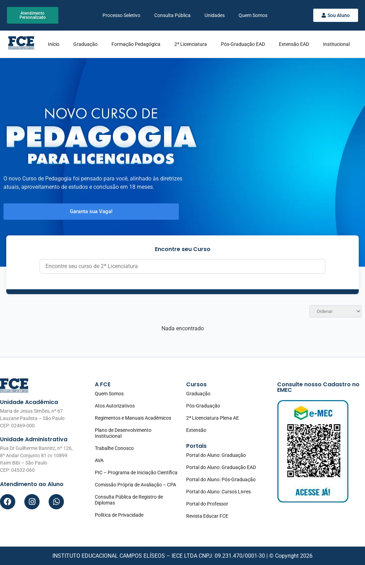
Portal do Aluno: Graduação (216, 455)
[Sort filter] (335, 311)
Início (53, 44)
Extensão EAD (294, 44)
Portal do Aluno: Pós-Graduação (221, 479)
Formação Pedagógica (135, 44)
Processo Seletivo (121, 15)
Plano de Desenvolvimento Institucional (123, 433)
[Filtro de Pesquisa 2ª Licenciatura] (182, 266)
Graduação (85, 44)
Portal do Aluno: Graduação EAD (221, 467)
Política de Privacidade (119, 515)
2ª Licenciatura (190, 44)
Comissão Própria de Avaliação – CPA (135, 484)
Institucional (336, 44)
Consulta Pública (172, 15)
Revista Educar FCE (207, 516)
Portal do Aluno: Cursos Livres (218, 491)
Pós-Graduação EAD (243, 44)
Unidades (215, 15)
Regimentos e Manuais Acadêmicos (133, 418)
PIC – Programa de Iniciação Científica (136, 472)
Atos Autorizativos (115, 406)
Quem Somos (253, 15)
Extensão (196, 430)
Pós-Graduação (203, 406)
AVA (99, 460)
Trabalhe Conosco (114, 448)
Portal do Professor (207, 504)
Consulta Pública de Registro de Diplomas (129, 500)
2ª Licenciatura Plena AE (212, 418)
